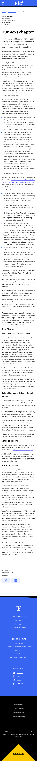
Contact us (18, 650)
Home (4, 12)
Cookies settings (18, 708)
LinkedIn (20, 673)
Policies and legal (18, 712)
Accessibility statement (18, 657)
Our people (18, 624)
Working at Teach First (18, 627)
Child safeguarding (18, 716)
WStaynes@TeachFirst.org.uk (23, 450)
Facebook (20, 683)
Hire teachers (18, 643)
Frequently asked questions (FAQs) (18, 646)
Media (18, 653)
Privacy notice (18, 704)
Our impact (18, 620)
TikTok (19, 680)
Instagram (20, 676)
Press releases (12, 12)
